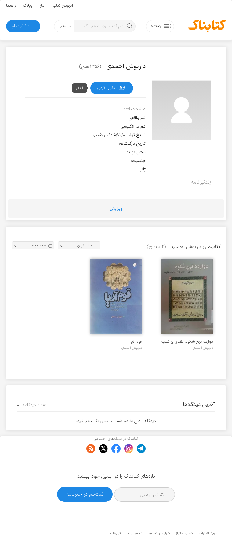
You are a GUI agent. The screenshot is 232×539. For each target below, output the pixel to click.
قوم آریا (136, 341)
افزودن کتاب (63, 5)
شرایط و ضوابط (159, 514)
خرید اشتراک (208, 514)
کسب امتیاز (184, 514)
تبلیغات (115, 514)
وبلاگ (27, 5)
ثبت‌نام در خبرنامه (85, 475)
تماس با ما (134, 514)
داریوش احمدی (203, 347)
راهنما (11, 5)
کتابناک (185, 524)
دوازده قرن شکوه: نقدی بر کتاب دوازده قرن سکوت (187, 341)
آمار (42, 5)
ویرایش (116, 209)
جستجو (64, 26)
